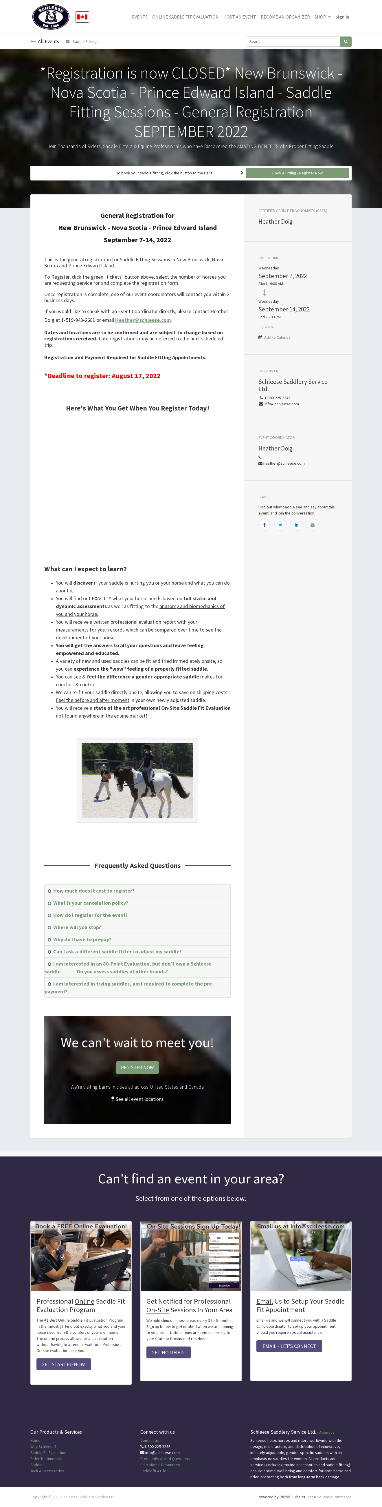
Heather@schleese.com (143, 320)
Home (35, 1440)
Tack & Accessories (47, 1470)
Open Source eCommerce (329, 1496)
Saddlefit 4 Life (153, 1470)
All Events (44, 41)
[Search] (346, 42)
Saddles (37, 1464)
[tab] (137, 891)
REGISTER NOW (137, 1067)
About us (327, 1432)
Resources (170, 1464)
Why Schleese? (43, 1446)
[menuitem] (140, 17)
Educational (150, 1464)
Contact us (149, 1440)
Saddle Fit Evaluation (48, 1452)
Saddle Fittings (82, 41)
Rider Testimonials (46, 1458)
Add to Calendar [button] (278, 337)
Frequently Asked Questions (165, 1458)
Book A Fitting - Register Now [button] (297, 173)
